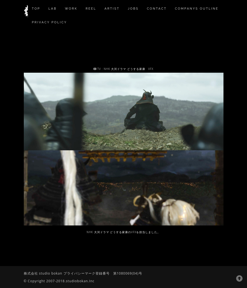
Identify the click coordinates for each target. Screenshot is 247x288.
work (71, 8)
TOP (36, 8)
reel (91, 8)
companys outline (197, 8)
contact (157, 8)
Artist (112, 8)
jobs (133, 8)
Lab (52, 8)
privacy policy (49, 22)
